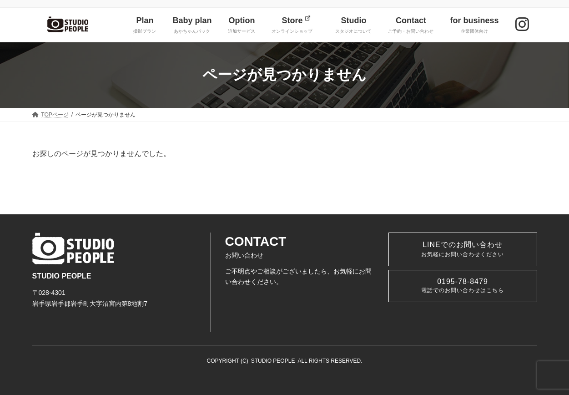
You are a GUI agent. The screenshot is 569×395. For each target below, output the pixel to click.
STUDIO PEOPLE (273, 361)
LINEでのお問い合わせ (462, 249)
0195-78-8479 (462, 286)
